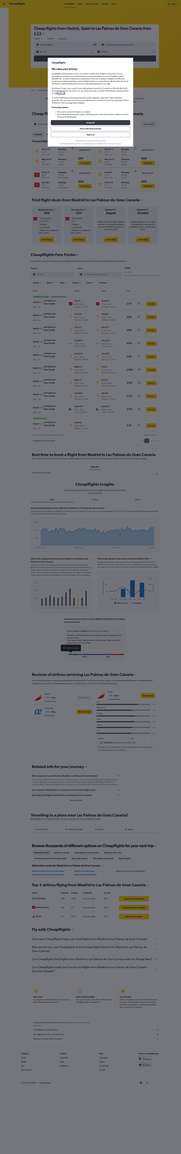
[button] (90, 122)
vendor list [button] (61, 93)
